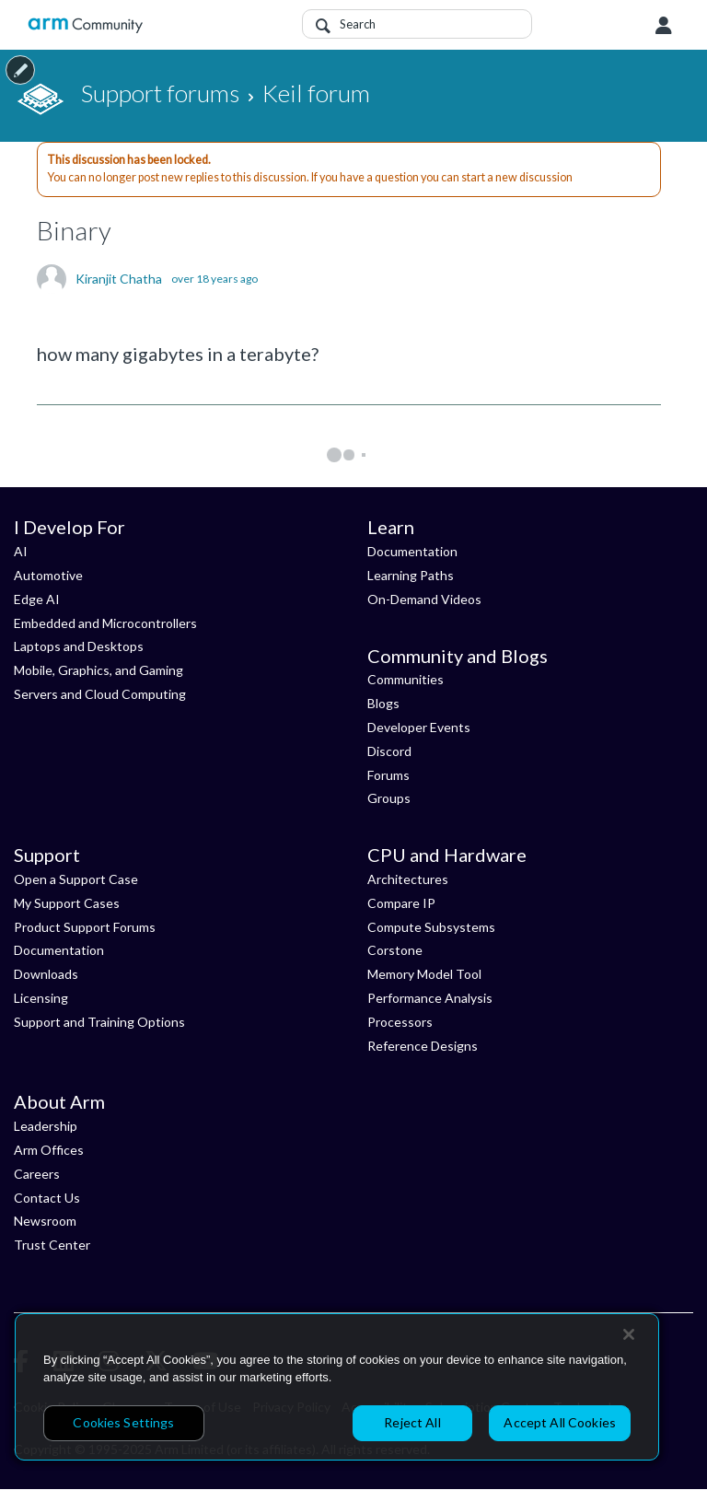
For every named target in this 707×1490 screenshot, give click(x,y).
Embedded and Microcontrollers (105, 623)
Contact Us (47, 1197)
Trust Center (52, 1244)
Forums (388, 775)
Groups (389, 798)
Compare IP (401, 903)
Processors (400, 1022)
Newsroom (45, 1220)
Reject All (412, 1422)
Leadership (45, 1126)
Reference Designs (422, 1045)
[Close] (628, 1334)
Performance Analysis (430, 998)
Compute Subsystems (431, 927)
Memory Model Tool (424, 974)
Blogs (383, 703)
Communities (405, 679)
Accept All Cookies (560, 1422)
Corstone (395, 950)
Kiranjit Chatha (118, 279)
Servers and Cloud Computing (100, 694)
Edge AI (37, 599)
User (664, 26)
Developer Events (418, 727)
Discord (389, 751)
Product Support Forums (85, 927)
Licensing (41, 998)
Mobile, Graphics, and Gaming (98, 670)
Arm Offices (49, 1150)
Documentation (412, 551)
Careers (37, 1174)
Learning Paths (410, 575)
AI (21, 551)
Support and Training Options (99, 1022)
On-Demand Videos (424, 599)
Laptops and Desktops (79, 646)
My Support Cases (67, 903)
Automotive (48, 575)
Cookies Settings (123, 1422)
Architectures (407, 879)
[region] (337, 1387)
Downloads (46, 974)
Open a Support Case (76, 879)
